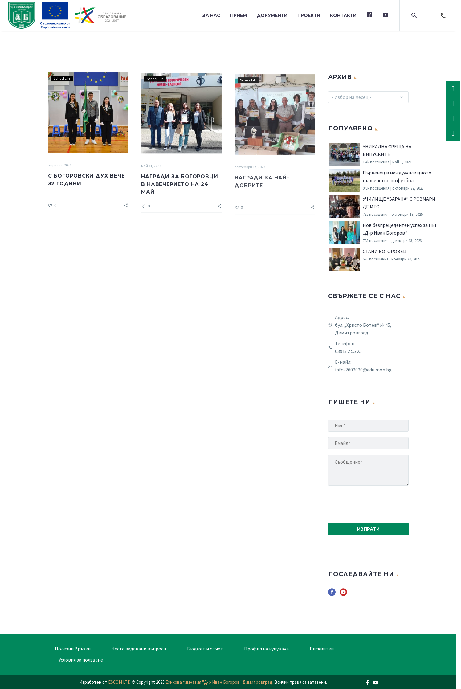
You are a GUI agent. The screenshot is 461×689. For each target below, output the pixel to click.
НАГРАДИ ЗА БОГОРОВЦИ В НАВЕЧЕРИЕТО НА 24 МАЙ (179, 188)
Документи (272, 15)
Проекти (308, 15)
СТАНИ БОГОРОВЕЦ (384, 251)
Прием (238, 15)
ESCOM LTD (119, 682)
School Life (62, 79)
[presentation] (375, 503)
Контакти (343, 15)
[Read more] (443, 15)
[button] (414, 15)
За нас (211, 15)
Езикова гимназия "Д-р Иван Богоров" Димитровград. (219, 682)
